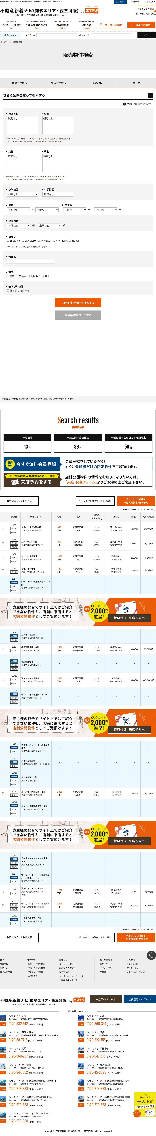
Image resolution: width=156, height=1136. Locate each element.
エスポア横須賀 (28, 634)
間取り (97, 515)
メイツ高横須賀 (28, 760)
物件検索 (31, 959)
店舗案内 (104, 971)
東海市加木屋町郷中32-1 (32, 544)
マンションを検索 (35, 971)
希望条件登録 (6, 971)
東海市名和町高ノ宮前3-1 (32, 571)
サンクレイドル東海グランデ (34, 694)
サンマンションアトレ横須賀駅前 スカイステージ (35, 876)
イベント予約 (106, 967)
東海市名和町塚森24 (30, 780)
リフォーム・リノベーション (72, 975)
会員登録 (4, 963)
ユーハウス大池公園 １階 (33, 791)
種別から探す (142, 25)
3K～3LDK (45, 240)
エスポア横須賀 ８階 (31, 918)
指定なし (22, 118)
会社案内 (131, 959)
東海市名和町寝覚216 (31, 559)
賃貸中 (33, 276)
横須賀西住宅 (27, 661)
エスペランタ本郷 (29, 541)
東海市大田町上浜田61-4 (32, 681)
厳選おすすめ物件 (67, 967)
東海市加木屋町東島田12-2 (33, 751)
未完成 (44, 276)
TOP (2, 959)
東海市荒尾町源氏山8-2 (31, 794)
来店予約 (135, 1)
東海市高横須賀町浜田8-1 (32, 906)
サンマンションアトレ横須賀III (35, 903)
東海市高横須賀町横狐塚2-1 (33, 809)
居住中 (21, 276)
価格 (59, 516)
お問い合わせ (150, 1)
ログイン (4, 967)
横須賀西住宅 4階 (30, 647)
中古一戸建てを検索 (36, 967)
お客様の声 (62, 25)
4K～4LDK (60, 240)
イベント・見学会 (11, 25)
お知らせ (63, 959)
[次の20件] (150, 509)
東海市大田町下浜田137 (32, 588)
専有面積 (96, 518)
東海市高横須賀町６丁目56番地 (35, 763)
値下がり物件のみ (18, 290)
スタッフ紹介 (133, 963)
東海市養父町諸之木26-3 (32, 637)
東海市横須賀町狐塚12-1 (32, 881)
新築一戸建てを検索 (36, 964)
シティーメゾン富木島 (31, 527)
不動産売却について (36, 25)
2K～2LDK (29, 240)
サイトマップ (133, 967)
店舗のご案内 (145, 8)
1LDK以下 (14, 240)
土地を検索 (32, 975)
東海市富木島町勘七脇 (31, 530)
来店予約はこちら (106, 999)
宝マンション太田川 (30, 678)
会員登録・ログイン (140, 999)
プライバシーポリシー (137, 971)
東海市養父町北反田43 (31, 650)
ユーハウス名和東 (29, 556)
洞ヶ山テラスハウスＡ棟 (32, 888)
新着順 (14, 516)
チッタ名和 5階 (29, 777)
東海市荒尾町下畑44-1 (31, 697)
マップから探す (113, 25)
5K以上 (74, 240)
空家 (11, 276)
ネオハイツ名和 (28, 568)
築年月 (134, 516)
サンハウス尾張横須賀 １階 (34, 806)
